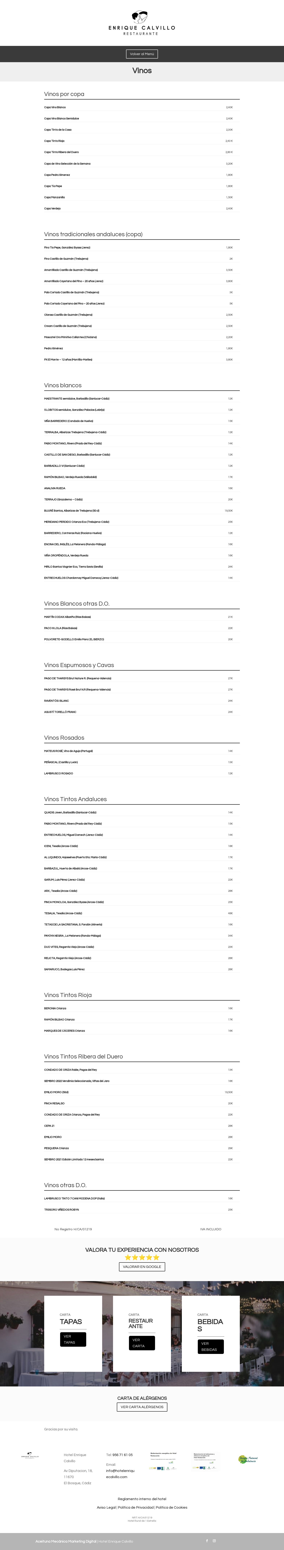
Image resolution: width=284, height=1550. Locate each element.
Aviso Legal (106, 1507)
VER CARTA (139, 1343)
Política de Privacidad (136, 1507)
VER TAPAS (69, 1339)
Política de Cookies (171, 1507)
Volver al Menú (142, 54)
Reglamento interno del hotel (142, 1499)
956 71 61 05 (122, 1455)
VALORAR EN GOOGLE (142, 1267)
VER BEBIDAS (209, 1347)
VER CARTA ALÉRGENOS (142, 1407)
